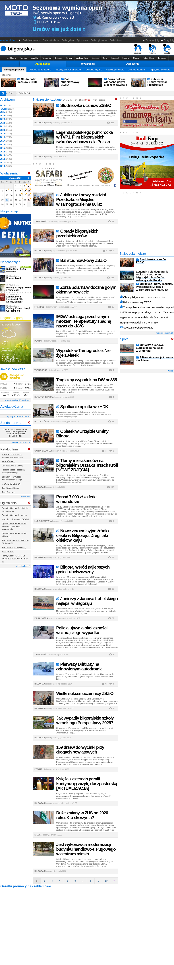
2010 (6, 166)
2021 (6, 126)
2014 (6, 151)
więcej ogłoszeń (23, 566)
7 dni (75, 100)
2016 (6, 144)
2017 (6, 141)
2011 (6, 162)
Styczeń (7, 109)
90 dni (95, 100)
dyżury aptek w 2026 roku (18, 416)
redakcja (138, 49)
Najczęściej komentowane (69, 69)
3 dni (70, 100)
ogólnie (102, 100)
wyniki (15, 442)
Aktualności (42, 63)
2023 (6, 119)
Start (11, 93)
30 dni (88, 100)
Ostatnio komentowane (40, 69)
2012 (6, 159)
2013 (6, 155)
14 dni (81, 100)
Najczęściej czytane (14, 69)
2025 (6, 112)
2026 (5, 105)
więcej (170, 371)
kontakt (167, 49)
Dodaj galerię (68, 40)
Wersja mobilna (7, 40)
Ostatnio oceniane (137, 69)
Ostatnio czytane (94, 69)
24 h (65, 100)
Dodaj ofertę (116, 40)
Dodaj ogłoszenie (99, 40)
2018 (6, 137)
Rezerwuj (25, 255)
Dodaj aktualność (50, 40)
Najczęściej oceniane (160, 69)
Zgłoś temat (83, 40)
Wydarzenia (88, 63)
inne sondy (25, 442)
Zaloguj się (167, 40)
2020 (6, 130)
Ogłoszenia (132, 63)
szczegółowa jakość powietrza (16, 400)
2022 (6, 123)
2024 (6, 115)
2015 (6, 148)
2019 (6, 133)
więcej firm (25, 497)
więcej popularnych (164, 333)
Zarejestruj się (151, 40)
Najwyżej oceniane (115, 69)
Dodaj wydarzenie (32, 40)
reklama (152, 49)
